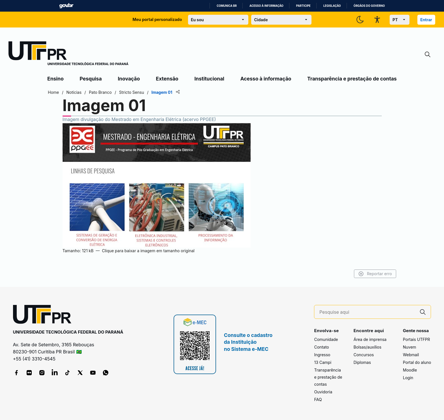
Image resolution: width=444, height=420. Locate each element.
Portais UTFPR (416, 339)
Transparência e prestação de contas (352, 79)
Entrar (426, 19)
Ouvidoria (323, 391)
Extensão (167, 79)
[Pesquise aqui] (367, 312)
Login (408, 377)
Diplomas (362, 362)
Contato (321, 347)
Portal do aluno (417, 362)
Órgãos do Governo (369, 5)
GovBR (66, 6)
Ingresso (322, 354)
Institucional (209, 79)
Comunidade (326, 339)
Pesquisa (91, 79)
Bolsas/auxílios (367, 347)
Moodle (410, 370)
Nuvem (409, 347)
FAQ (318, 399)
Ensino (55, 79)
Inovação (129, 79)
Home (53, 92)
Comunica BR (227, 5)
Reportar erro (375, 274)
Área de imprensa (369, 339)
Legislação (332, 5)
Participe (303, 5)
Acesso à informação (266, 5)
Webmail (411, 354)
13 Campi (322, 362)
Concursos (363, 354)
